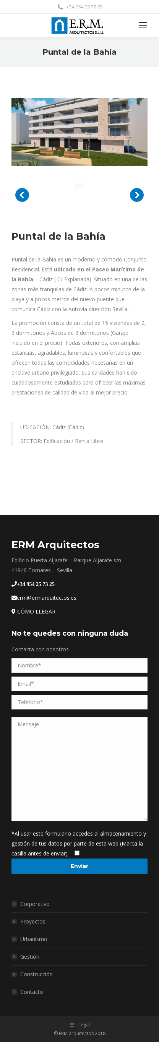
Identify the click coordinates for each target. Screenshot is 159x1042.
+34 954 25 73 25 (36, 584)
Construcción (36, 974)
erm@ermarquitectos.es (43, 597)
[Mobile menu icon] (143, 25)
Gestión (29, 956)
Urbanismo (33, 939)
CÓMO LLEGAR (33, 611)
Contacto (31, 991)
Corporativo (35, 903)
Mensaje (79, 769)
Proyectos (32, 921)
